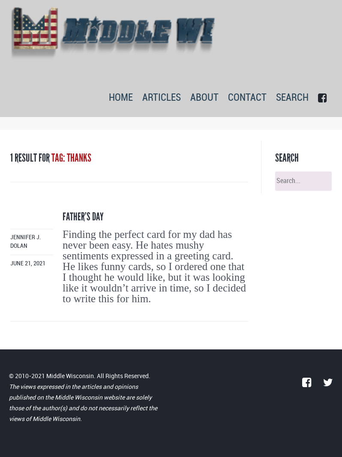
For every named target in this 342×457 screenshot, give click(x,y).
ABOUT (204, 98)
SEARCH (292, 98)
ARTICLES (161, 98)
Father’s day (83, 216)
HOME (121, 98)
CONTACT (247, 98)
